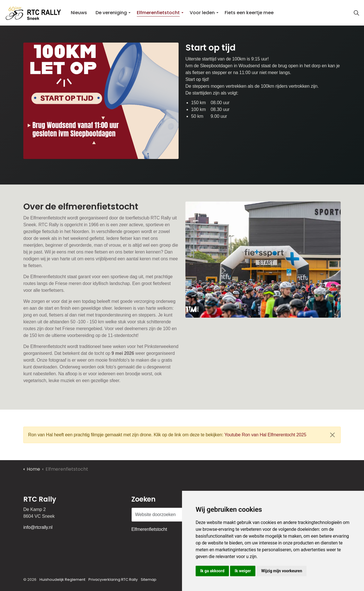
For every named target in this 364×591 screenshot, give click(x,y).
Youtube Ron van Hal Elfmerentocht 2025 (265, 434)
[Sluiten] (332, 434)
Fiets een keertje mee (249, 12)
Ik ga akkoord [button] (212, 571)
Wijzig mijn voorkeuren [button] (281, 571)
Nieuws (79, 12)
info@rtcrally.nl (37, 527)
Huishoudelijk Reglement (62, 579)
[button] (101, 101)
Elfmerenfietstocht (158, 12)
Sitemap (148, 579)
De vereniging (111, 12)
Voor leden (202, 12)
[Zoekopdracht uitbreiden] (356, 13)
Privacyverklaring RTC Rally (113, 579)
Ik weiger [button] (243, 571)
